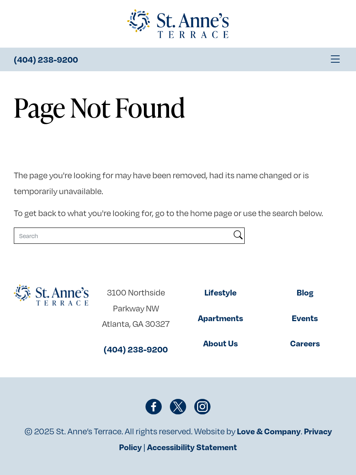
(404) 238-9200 (46, 59)
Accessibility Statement (192, 447)
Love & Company (269, 431)
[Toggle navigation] (335, 59)
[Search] (123, 236)
